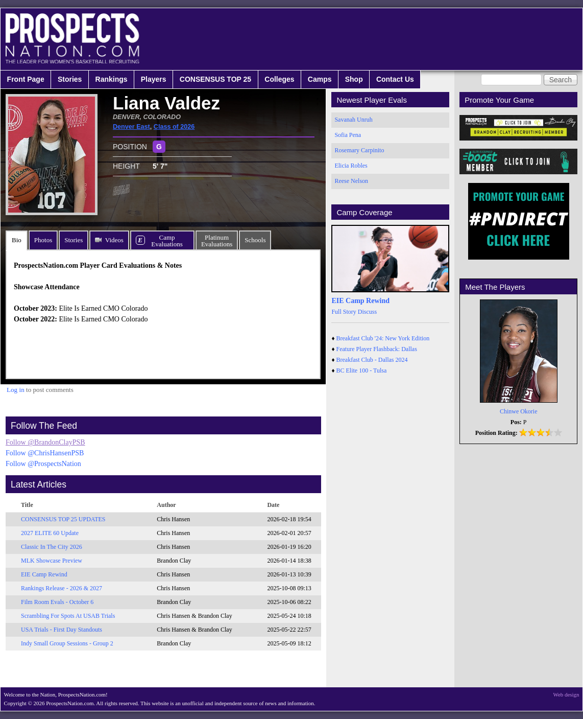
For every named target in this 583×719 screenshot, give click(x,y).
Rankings (111, 79)
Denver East (131, 126)
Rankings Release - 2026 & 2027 (61, 588)
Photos (43, 240)
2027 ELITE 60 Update (50, 533)
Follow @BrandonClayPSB (45, 442)
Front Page (25, 79)
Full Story (343, 311)
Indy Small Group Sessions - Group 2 (67, 643)
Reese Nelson (351, 180)
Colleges (279, 79)
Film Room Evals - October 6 (57, 602)
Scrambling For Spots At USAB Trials (68, 615)
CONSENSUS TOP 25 (215, 79)
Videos (114, 240)
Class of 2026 (174, 126)
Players (153, 79)
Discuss (367, 311)
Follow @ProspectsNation (43, 464)
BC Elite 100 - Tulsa (361, 370)
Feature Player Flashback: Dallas (376, 349)
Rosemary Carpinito (359, 150)
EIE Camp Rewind (44, 574)
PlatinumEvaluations (216, 241)
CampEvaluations (166, 241)
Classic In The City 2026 (51, 546)
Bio (16, 240)
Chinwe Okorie (519, 411)
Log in (16, 389)
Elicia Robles (350, 165)
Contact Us (395, 79)
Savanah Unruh (353, 119)
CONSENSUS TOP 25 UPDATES (63, 519)
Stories (70, 79)
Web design (566, 694)
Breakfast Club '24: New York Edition (383, 338)
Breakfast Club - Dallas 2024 (372, 359)
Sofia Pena (347, 134)
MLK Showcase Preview (51, 560)
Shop (354, 79)
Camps (320, 79)
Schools (255, 240)
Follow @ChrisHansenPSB (45, 453)
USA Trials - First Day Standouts (61, 629)
